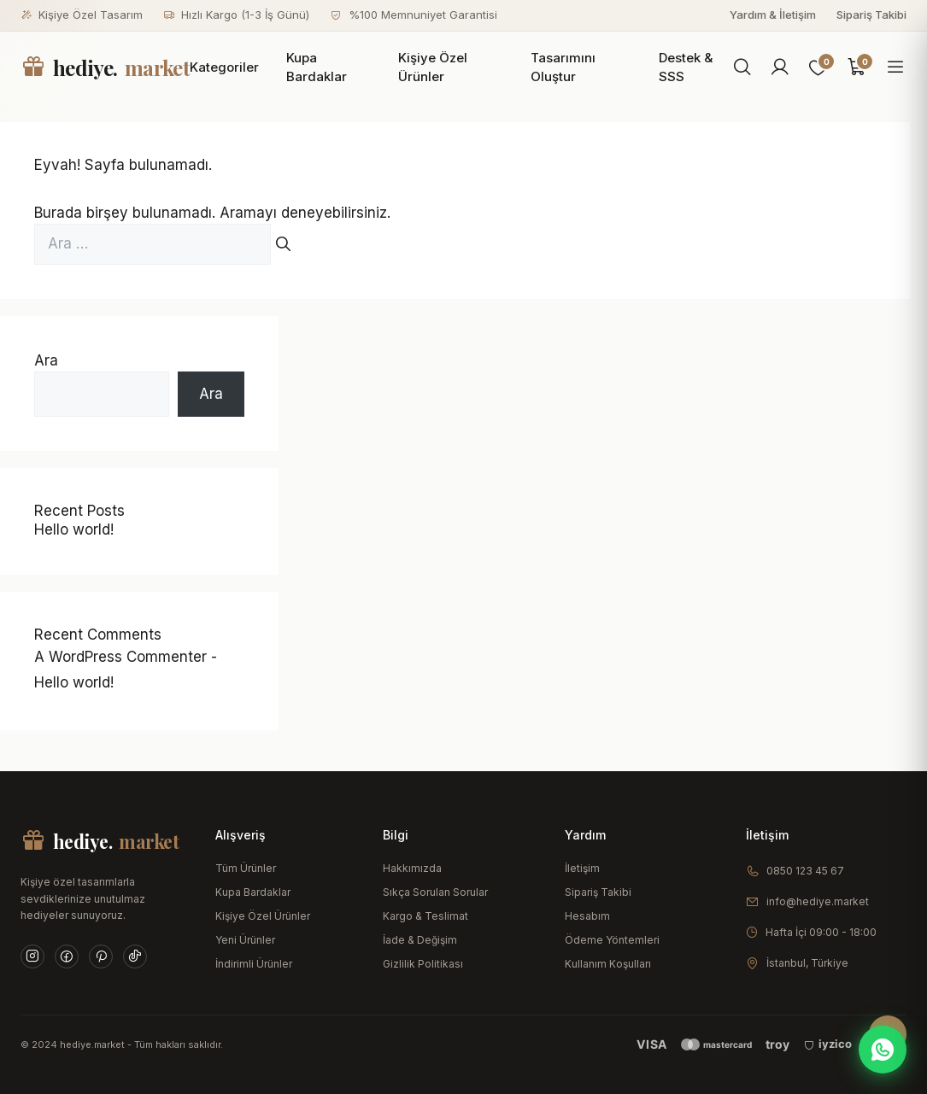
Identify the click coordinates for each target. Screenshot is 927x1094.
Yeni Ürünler (245, 939)
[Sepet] (857, 67)
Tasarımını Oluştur (563, 67)
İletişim (582, 868)
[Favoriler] (818, 67)
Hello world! (74, 529)
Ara (46, 360)
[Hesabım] (780, 67)
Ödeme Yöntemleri (612, 939)
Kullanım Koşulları (608, 963)
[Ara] (742, 67)
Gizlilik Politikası (423, 963)
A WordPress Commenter (120, 656)
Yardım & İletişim (773, 14)
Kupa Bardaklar (316, 67)
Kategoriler (224, 67)
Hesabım (587, 916)
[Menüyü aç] (895, 67)
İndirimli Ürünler (253, 963)
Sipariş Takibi (871, 14)
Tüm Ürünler (245, 868)
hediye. (105, 67)
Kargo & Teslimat (425, 916)
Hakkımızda (412, 868)
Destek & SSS (686, 67)
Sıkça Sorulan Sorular (435, 892)
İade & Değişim (420, 939)
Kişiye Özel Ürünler (432, 67)
